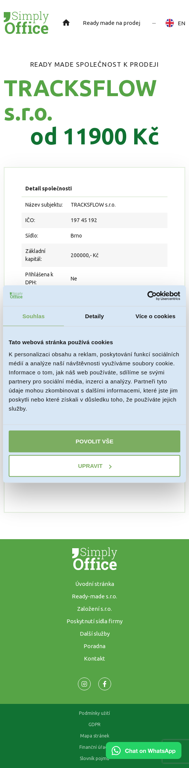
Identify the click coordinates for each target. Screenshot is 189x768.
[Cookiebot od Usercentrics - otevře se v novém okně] (147, 295)
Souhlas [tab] (33, 316)
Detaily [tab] (94, 316)
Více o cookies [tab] (156, 316)
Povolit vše (94, 441)
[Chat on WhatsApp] (143, 756)
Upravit (95, 466)
